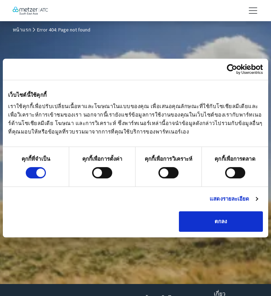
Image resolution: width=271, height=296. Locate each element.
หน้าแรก (22, 30)
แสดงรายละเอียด (229, 199)
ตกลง (221, 221)
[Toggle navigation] (250, 10)
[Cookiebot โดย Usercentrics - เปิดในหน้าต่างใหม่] (232, 69)
